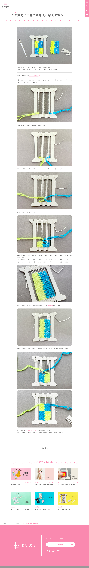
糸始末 (49, 305)
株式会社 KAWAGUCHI (52, 539)
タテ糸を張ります (33, 76)
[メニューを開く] (87, 2)
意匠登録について (64, 539)
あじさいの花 (30, 430)
